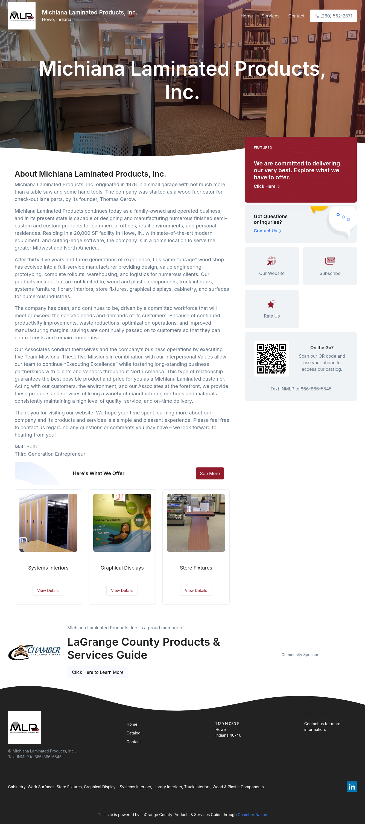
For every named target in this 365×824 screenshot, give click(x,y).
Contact (296, 16)
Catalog (134, 733)
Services (271, 16)
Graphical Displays (122, 568)
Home (247, 16)
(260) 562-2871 (333, 16)
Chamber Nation (252, 814)
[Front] (23, 15)
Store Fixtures (196, 568)
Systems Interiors (48, 568)
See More (210, 473)
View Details (48, 590)
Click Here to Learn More (98, 672)
